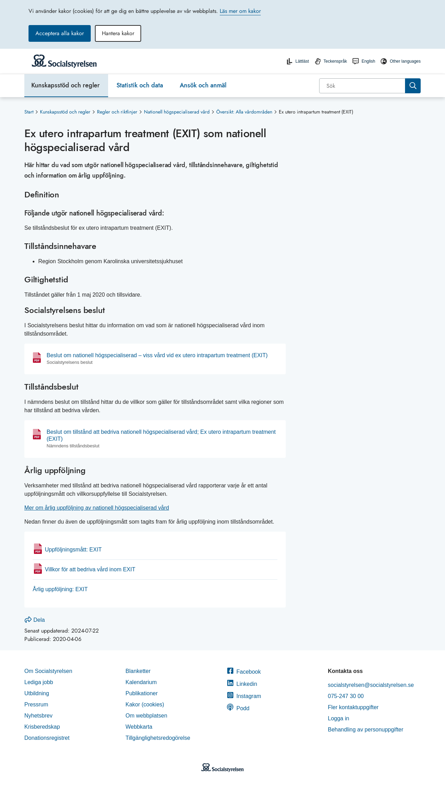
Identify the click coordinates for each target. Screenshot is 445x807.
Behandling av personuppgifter (365, 729)
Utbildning (36, 693)
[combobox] (370, 85)
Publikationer (142, 693)
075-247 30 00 (346, 696)
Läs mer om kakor (240, 11)
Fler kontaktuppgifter (353, 707)
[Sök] (362, 85)
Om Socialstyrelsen (48, 671)
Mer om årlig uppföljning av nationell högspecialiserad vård (96, 508)
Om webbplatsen (146, 716)
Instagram (244, 696)
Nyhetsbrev (38, 716)
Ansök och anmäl (203, 85)
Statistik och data (139, 85)
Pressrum (36, 704)
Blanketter (138, 671)
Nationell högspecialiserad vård (177, 111)
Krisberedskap (42, 727)
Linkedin (242, 684)
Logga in (338, 718)
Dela (35, 620)
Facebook (244, 671)
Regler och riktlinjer (117, 111)
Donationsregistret (47, 738)
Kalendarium (141, 682)
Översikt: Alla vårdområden (244, 111)
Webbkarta (139, 727)
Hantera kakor (118, 33)
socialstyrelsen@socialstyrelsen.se (371, 685)
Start (28, 111)
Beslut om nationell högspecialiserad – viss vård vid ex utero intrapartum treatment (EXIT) (157, 355)
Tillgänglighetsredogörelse (159, 738)
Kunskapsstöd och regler (65, 85)
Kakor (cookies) (145, 704)
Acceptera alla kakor (59, 33)
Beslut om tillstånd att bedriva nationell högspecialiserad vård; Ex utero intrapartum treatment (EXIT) (161, 435)
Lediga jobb (38, 682)
